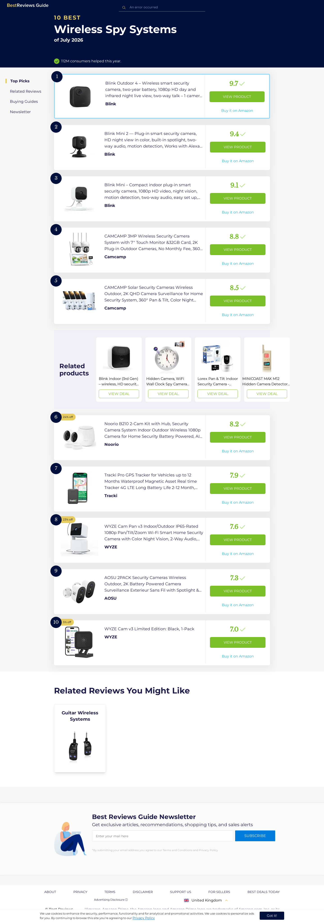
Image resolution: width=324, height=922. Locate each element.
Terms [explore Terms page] (109, 892)
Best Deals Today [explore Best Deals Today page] (264, 892)
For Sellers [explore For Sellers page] (219, 892)
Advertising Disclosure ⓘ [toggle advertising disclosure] (111, 899)
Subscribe (255, 836)
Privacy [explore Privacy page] (80, 892)
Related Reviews (25, 91)
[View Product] (162, 96)
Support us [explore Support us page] (180, 892)
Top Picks (19, 81)
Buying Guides (24, 101)
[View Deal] (119, 369)
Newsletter (20, 112)
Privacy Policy (144, 918)
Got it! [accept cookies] (272, 915)
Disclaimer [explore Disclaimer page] (143, 892)
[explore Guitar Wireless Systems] (80, 738)
